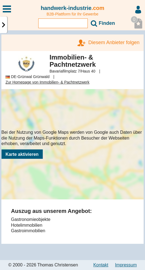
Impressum (126, 265)
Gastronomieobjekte (30, 219)
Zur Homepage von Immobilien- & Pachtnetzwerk (47, 82)
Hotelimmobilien (26, 225)
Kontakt (100, 265)
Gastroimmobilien (28, 230)
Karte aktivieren (22, 154)
